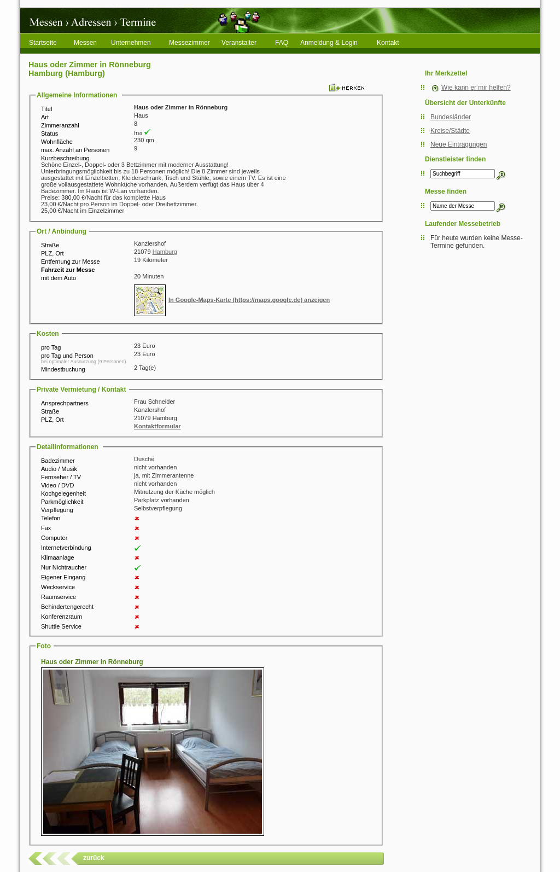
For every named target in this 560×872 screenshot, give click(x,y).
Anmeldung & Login (329, 42)
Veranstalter (238, 42)
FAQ (281, 42)
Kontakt (388, 42)
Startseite (43, 42)
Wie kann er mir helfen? (476, 87)
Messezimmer (189, 42)
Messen (85, 42)
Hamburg (165, 251)
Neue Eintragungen (458, 144)
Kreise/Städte (450, 131)
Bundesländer (450, 117)
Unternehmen (131, 42)
